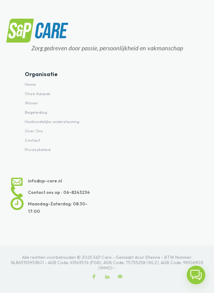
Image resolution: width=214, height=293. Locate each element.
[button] (196, 275)
